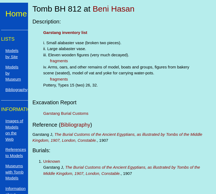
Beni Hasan (114, 8)
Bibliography (75, 125)
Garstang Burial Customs (65, 113)
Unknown (51, 161)
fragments (59, 60)
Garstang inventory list (65, 32)
